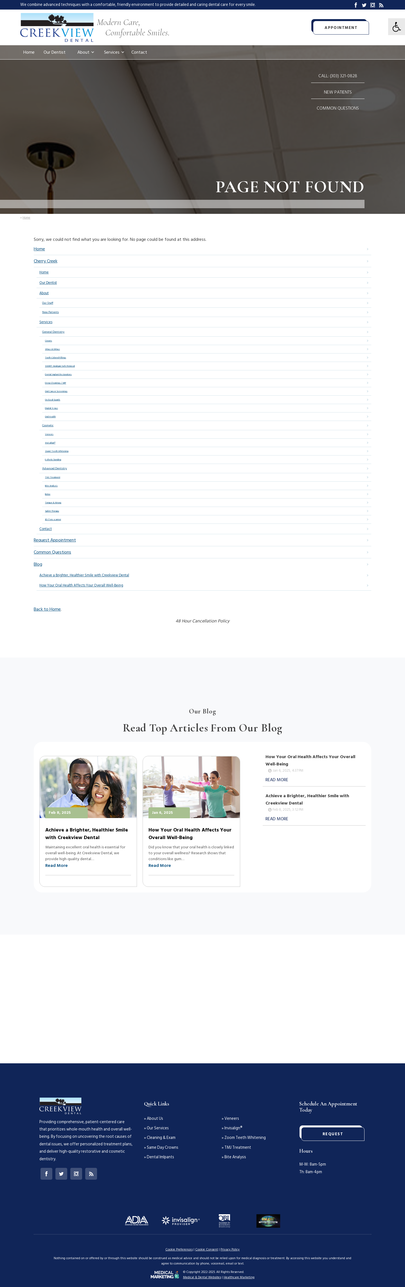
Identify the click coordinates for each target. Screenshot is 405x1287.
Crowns (48, 341)
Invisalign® (50, 443)
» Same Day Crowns (161, 1147)
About (83, 52)
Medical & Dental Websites (202, 1277)
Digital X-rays (51, 408)
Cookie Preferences (179, 1249)
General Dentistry (53, 332)
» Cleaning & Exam (160, 1137)
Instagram (372, 5)
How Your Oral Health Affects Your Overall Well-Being (81, 585)
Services (112, 52)
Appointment (341, 27)
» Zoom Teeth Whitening (244, 1137)
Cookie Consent (206, 1249)
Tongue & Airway (53, 502)
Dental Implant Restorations (58, 374)
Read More (56, 865)
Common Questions (338, 108)
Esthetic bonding (53, 459)
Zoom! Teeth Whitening (56, 451)
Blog (381, 5)
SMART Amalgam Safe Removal (60, 366)
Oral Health (50, 416)
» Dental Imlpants (159, 1157)
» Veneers (230, 1118)
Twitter (364, 5)
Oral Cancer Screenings (56, 391)
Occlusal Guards (52, 400)
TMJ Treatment (52, 477)
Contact (139, 52)
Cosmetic (47, 425)
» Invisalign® (232, 1128)
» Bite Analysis (234, 1157)
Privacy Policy (230, 1249)
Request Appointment (55, 540)
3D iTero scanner (53, 519)
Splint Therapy (52, 511)
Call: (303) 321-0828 (337, 76)
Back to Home (47, 609)
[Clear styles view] (396, 26)
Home (29, 52)
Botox (47, 494)
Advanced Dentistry (54, 468)
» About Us (153, 1118)
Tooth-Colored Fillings (55, 357)
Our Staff (47, 303)
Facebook (355, 5)
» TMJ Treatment (236, 1147)
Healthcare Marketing (239, 1277)
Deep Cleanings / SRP (55, 383)
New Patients (338, 92)
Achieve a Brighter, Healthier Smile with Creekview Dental (84, 575)
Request (333, 1134)
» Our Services (156, 1128)
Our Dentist (55, 52)
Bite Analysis (51, 486)
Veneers (49, 434)
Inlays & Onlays (52, 349)
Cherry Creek (45, 261)
